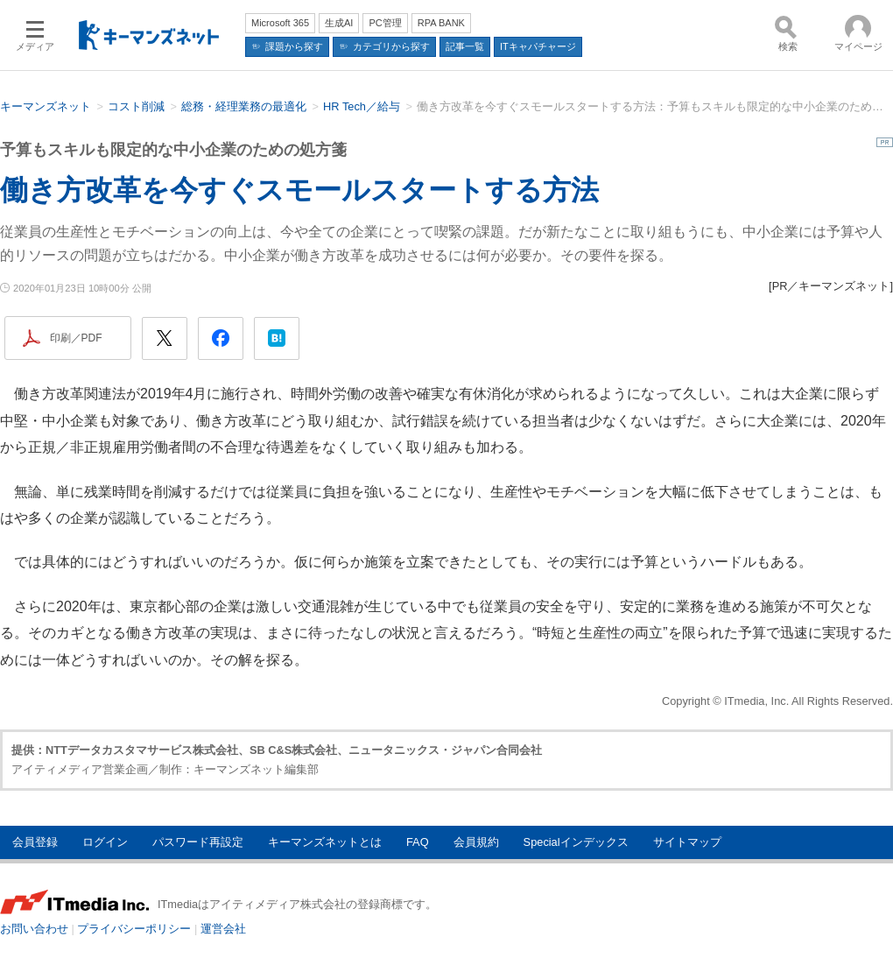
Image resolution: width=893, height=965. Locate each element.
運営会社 (223, 928)
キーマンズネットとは (325, 842)
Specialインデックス (576, 842)
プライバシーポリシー (134, 928)
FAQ (417, 842)
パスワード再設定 (197, 842)
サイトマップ (687, 842)
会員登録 (35, 842)
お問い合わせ (34, 928)
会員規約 (476, 842)
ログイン (105, 842)
